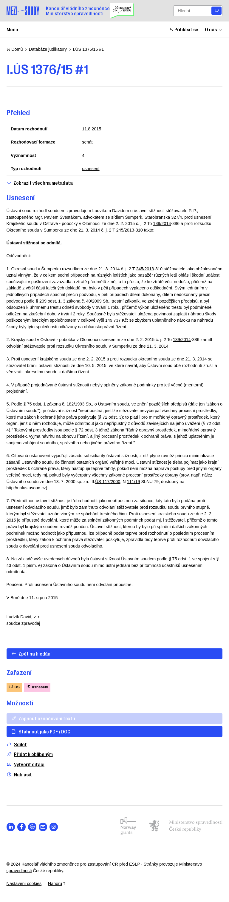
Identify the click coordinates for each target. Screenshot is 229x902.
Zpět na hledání (31, 653)
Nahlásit (19, 774)
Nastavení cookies (24, 883)
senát (87, 142)
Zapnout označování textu (43, 718)
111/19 (133, 481)
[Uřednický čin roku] (122, 10)
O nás (214, 29)
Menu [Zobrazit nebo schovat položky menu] (15, 29)
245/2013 (125, 230)
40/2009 (94, 301)
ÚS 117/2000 (107, 481)
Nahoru (57, 883)
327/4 (176, 217)
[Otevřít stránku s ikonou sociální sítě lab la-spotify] (32, 827)
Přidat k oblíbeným (30, 754)
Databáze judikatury (48, 49)
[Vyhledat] (216, 11)
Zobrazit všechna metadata (40, 183)
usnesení (90, 168)
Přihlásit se (184, 29)
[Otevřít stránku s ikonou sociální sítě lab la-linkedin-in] (11, 827)
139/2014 (162, 223)
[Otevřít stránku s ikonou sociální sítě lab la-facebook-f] (21, 827)
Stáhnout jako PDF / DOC (40, 731)
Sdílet (17, 744)
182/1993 (75, 404)
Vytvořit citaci (25, 764)
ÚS (14, 686)
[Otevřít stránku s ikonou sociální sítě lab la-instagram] (53, 827)
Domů (15, 49)
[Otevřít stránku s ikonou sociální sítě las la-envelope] (43, 827)
